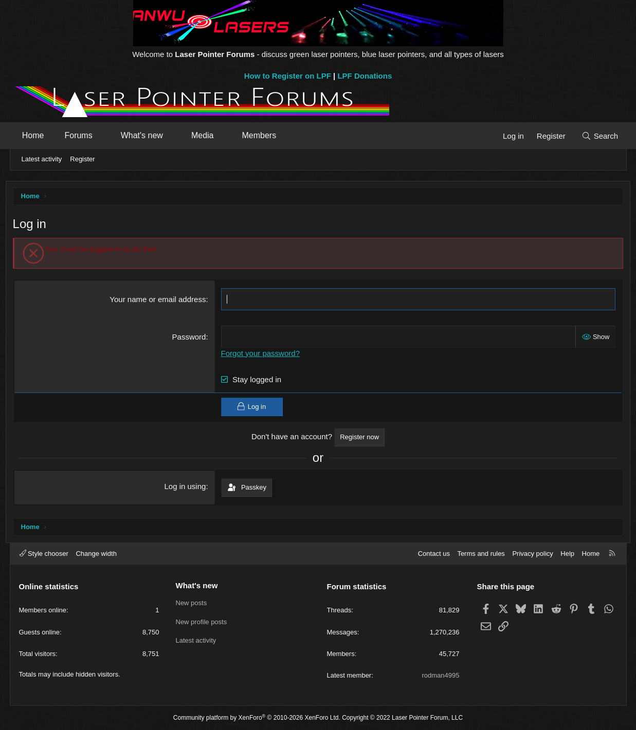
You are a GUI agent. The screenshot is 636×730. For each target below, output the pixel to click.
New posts (191, 603)
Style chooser (44, 553)
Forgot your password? (262, 354)
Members (262, 135)
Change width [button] (96, 553)
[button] (105, 135)
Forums (81, 135)
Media (205, 135)
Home (36, 135)
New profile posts (201, 622)
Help (567, 553)
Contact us (434, 553)
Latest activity (42, 159)
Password (191, 337)
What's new (144, 135)
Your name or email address (160, 300)
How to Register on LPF (287, 75)
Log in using (187, 487)
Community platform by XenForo (256, 717)
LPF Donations (364, 75)
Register (82, 159)
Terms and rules (480, 553)
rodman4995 (441, 675)
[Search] (597, 135)
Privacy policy (532, 553)
